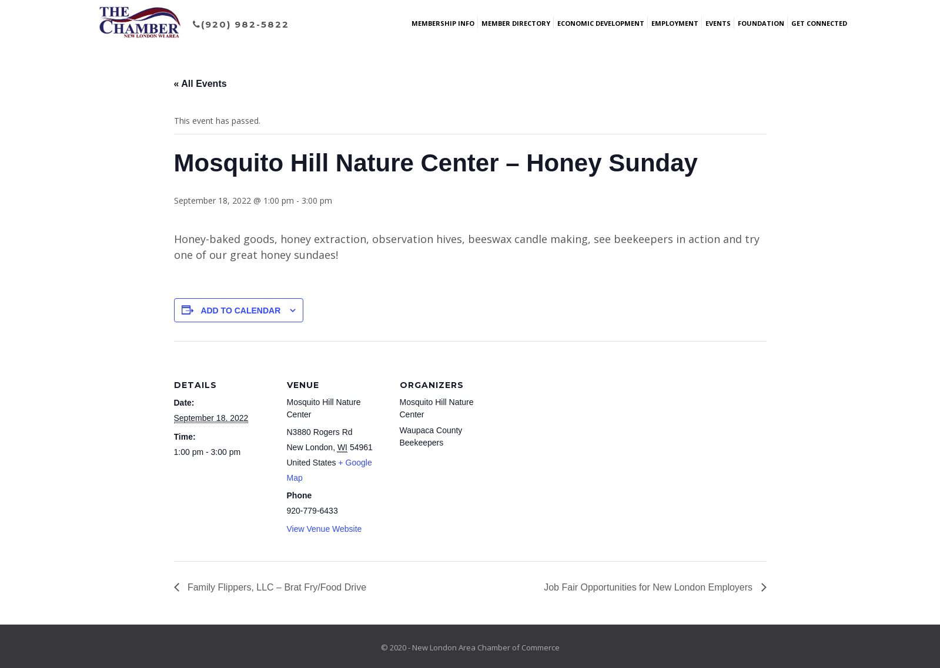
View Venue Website (324, 529)
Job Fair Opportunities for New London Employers (649, 587)
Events (718, 23)
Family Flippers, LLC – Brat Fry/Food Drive (276, 587)
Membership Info (443, 23)
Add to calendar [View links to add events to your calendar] (240, 310)
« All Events (200, 84)
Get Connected (819, 23)
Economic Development (600, 23)
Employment (674, 23)
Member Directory (515, 23)
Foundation (761, 23)
